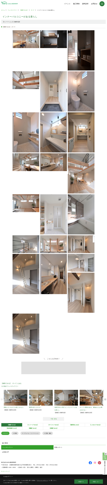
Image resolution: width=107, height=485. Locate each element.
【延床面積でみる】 (11, 428)
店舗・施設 (50, 433)
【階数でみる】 (32, 428)
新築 (16, 433)
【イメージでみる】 (32, 424)
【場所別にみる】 (74, 424)
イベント (67, 4)
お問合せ (94, 4)
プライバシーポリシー (42, 480)
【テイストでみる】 (53, 424)
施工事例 (76, 4)
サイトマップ (6, 471)
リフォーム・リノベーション (32, 433)
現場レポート (58, 447)
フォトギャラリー (7, 447)
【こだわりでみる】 (95, 424)
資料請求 (85, 4)
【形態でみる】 (53, 428)
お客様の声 (5, 452)
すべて (6, 433)
